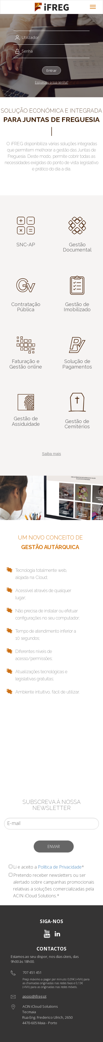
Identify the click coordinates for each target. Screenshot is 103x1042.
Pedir (52, 761)
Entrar (51, 70)
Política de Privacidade (60, 867)
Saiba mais (51, 454)
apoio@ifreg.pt (34, 996)
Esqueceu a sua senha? (51, 82)
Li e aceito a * (48, 867)
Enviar (54, 846)
